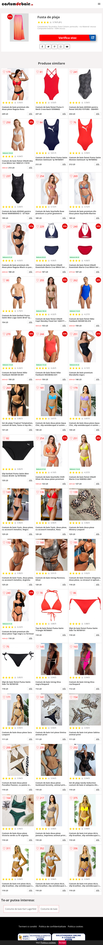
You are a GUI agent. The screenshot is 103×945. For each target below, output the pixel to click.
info (30, 114)
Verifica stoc (77, 38)
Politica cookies (75, 926)
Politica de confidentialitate (52, 926)
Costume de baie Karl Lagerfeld (20, 908)
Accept (62, 942)
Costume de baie (49, 908)
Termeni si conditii (28, 926)
